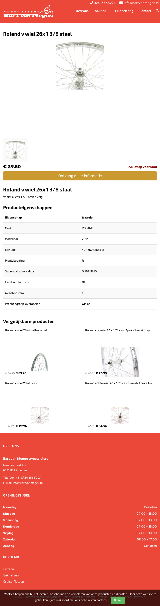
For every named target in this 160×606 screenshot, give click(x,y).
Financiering (124, 11)
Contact (145, 11)
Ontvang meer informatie (80, 176)
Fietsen (8, 569)
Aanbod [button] (102, 11)
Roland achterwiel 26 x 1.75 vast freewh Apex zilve (118, 383)
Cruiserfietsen (13, 581)
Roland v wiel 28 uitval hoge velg (26, 330)
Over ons (82, 11)
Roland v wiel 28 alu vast (21, 383)
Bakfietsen (11, 575)
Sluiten (117, 600)
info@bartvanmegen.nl (28, 482)
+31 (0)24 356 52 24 (29, 477)
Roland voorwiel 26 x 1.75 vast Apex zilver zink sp (117, 330)
